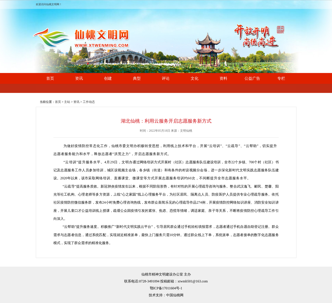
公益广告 (252, 78)
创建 (108, 78)
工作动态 (89, 102)
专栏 (281, 78)
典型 (137, 78)
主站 (67, 102)
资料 (223, 78)
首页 (50, 78)
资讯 (79, 78)
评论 (166, 78)
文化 (194, 78)
